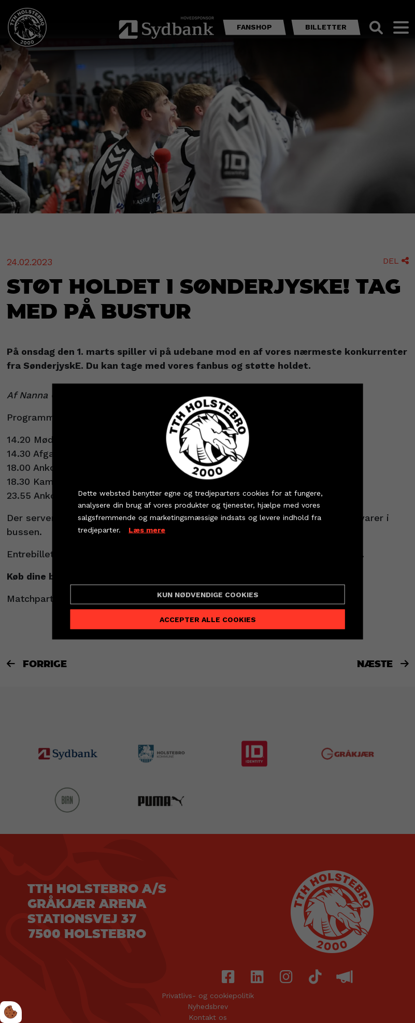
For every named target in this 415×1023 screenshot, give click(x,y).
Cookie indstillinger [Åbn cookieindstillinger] (114, 568)
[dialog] (207, 511)
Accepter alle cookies (208, 619)
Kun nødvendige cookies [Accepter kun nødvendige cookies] (208, 594)
